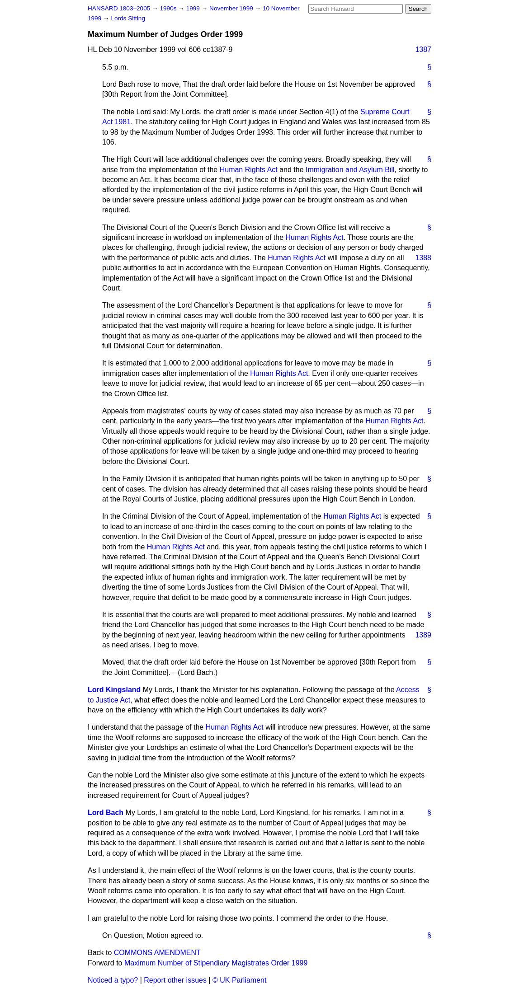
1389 (423, 635)
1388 (423, 258)
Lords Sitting (128, 18)
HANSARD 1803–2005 (119, 8)
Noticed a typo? (113, 980)
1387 (423, 49)
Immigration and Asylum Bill (350, 169)
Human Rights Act (249, 169)
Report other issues (175, 980)
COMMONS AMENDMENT (157, 952)
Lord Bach (105, 812)
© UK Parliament (239, 980)
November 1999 (232, 8)
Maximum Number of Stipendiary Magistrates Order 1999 (216, 963)
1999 (194, 8)
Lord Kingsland (114, 689)
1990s (169, 8)
